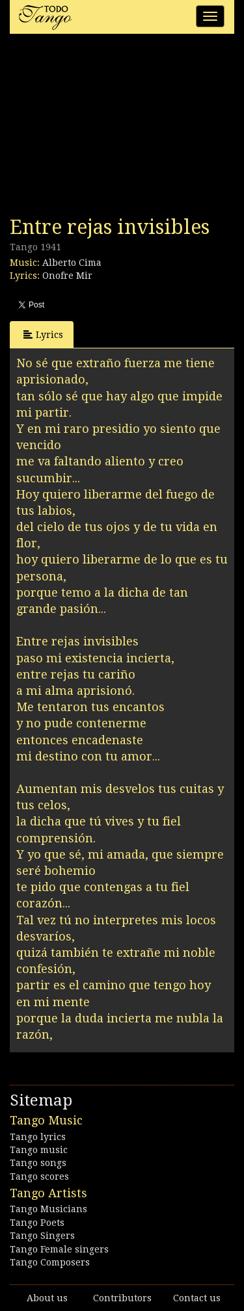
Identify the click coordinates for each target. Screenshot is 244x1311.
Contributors (122, 1298)
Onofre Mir (67, 275)
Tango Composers (50, 1262)
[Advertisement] (107, 128)
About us (47, 1298)
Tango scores (39, 1176)
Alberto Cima (72, 262)
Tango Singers (42, 1235)
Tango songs (38, 1163)
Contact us (197, 1298)
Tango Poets (37, 1222)
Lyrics (43, 334)
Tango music (39, 1150)
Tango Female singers (59, 1249)
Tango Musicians (48, 1209)
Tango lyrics (38, 1137)
